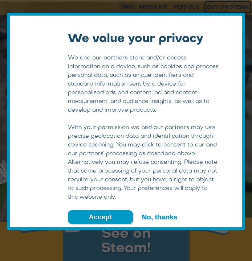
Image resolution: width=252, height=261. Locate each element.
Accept (100, 217)
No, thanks (159, 217)
